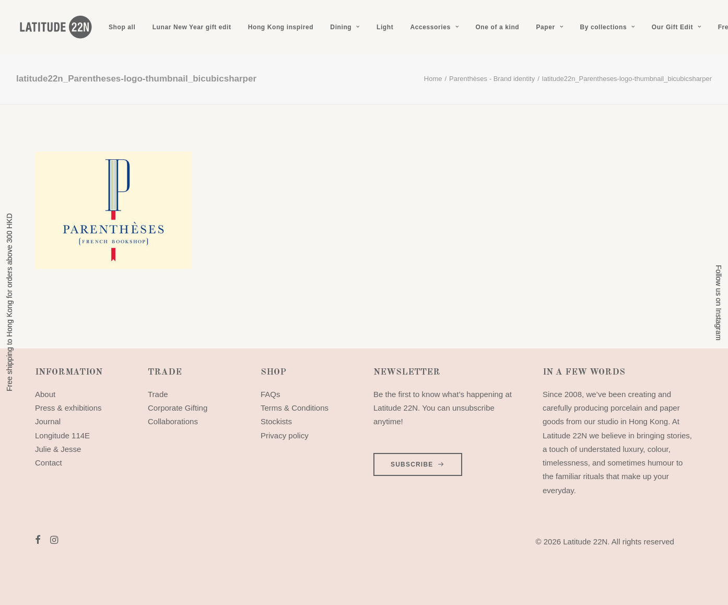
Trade (158, 394)
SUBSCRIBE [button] (418, 464)
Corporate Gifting (177, 407)
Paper (549, 27)
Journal (48, 421)
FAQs (270, 394)
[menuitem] (122, 27)
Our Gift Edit (676, 27)
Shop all (122, 27)
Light (385, 27)
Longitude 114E (62, 435)
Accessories (434, 27)
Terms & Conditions (294, 407)
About (45, 394)
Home (433, 79)
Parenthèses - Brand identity (492, 79)
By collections (607, 27)
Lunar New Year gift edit (191, 27)
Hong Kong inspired (280, 27)
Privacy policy (285, 435)
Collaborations (173, 421)
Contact (48, 462)
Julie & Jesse (58, 449)
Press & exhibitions (68, 407)
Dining (344, 27)
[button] (38, 541)
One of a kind (497, 27)
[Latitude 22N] (55, 27)
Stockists (276, 421)
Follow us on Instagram (718, 303)
